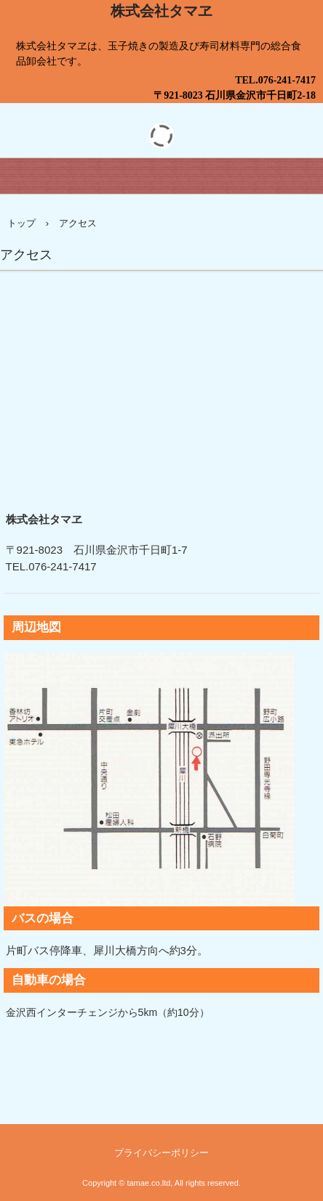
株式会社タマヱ (161, 11)
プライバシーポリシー (161, 1152)
